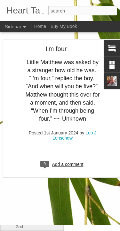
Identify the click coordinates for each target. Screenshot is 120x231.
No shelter (24, 140)
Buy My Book (64, 26)
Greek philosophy (30, 154)
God (19, 227)
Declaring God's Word (34, 169)
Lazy (20, 183)
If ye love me (26, 126)
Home (40, 26)
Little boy (23, 212)
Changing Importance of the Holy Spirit (49, 198)
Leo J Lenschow (92, 112)
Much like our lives (31, 111)
